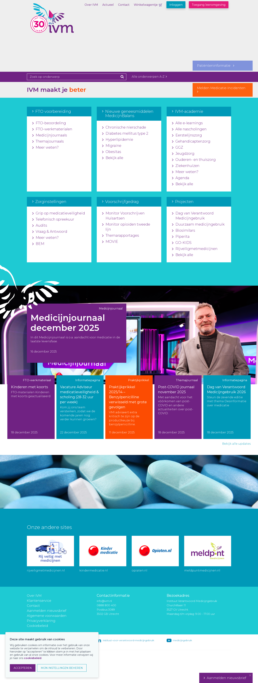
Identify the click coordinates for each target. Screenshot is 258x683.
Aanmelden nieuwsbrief (46, 611)
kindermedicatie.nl (93, 570)
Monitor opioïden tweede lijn (126, 227)
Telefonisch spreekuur (53, 219)
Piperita (181, 236)
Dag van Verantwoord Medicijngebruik (193, 216)
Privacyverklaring (41, 621)
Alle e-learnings (187, 123)
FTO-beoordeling (49, 123)
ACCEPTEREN (23, 668)
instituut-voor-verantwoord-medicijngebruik (128, 640)
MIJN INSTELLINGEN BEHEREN (62, 668)
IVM (62, 21)
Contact (124, 4)
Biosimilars (183, 230)
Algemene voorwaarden (46, 616)
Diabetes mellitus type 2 (125, 133)
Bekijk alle (112, 158)
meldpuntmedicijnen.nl (202, 570)
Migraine (111, 145)
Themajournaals (48, 141)
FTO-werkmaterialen (52, 129)
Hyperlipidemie (117, 139)
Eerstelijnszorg (187, 135)
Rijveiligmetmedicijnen (195, 249)
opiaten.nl (139, 570)
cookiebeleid (32, 658)
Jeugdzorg (183, 153)
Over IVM (91, 4)
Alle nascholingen (189, 129)
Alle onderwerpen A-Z (149, 76)
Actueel (108, 4)
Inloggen (176, 4)
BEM (38, 244)
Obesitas (111, 152)
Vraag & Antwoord (49, 231)
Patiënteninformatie (215, 66)
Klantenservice (39, 601)
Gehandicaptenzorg (191, 141)
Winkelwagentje (146, 4)
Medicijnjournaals (49, 135)
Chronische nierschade (124, 127)
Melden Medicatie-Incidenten (222, 89)
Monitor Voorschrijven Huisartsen (123, 216)
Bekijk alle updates (236, 443)
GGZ (177, 147)
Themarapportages (120, 235)
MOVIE (110, 241)
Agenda (180, 178)
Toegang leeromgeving (209, 4)
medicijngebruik (182, 640)
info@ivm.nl (104, 601)
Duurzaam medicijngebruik (198, 224)
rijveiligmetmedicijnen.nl (46, 570)
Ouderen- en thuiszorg (194, 159)
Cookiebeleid (37, 626)
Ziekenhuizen (185, 166)
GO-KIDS (182, 242)
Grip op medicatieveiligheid (58, 213)
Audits (39, 225)
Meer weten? (45, 147)
